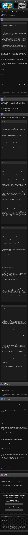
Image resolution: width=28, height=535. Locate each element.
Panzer (5, 98)
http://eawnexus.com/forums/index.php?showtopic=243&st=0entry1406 (13, 84)
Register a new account (14, 503)
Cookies (21, 523)
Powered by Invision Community (14, 528)
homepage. (14, 76)
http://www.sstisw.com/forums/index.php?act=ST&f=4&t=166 (12, 256)
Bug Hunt (2, 423)
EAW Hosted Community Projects (11, 15)
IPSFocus (10, 523)
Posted (7, 20)
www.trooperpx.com (8, 47)
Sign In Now (14, 510)
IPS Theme (6, 523)
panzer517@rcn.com (18, 439)
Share (6, 516)
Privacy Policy (18, 523)
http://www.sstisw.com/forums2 (6, 415)
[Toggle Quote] (2, 121)
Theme (13, 523)
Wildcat (5, 474)
